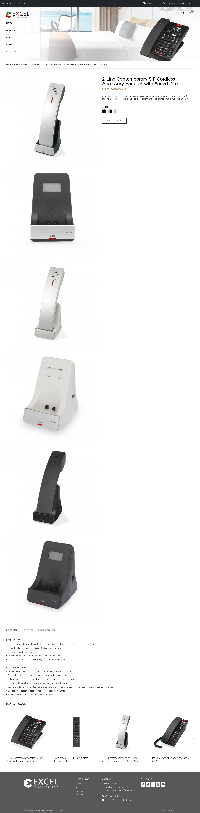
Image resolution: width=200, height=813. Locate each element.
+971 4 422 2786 (150, 3)
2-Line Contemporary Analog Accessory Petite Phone (169, 760)
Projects (10, 44)
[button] (183, 13)
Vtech (17, 64)
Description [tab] (11, 630)
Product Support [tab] (46, 630)
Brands (10, 37)
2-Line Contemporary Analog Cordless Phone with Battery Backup (25, 760)
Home (9, 23)
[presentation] (6, 738)
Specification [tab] (28, 630)
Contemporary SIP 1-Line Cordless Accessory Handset (71, 760)
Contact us (12, 51)
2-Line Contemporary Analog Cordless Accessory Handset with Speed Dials (120, 760)
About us (11, 30)
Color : (105, 107)
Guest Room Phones (31, 64)
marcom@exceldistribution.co (176, 3)
